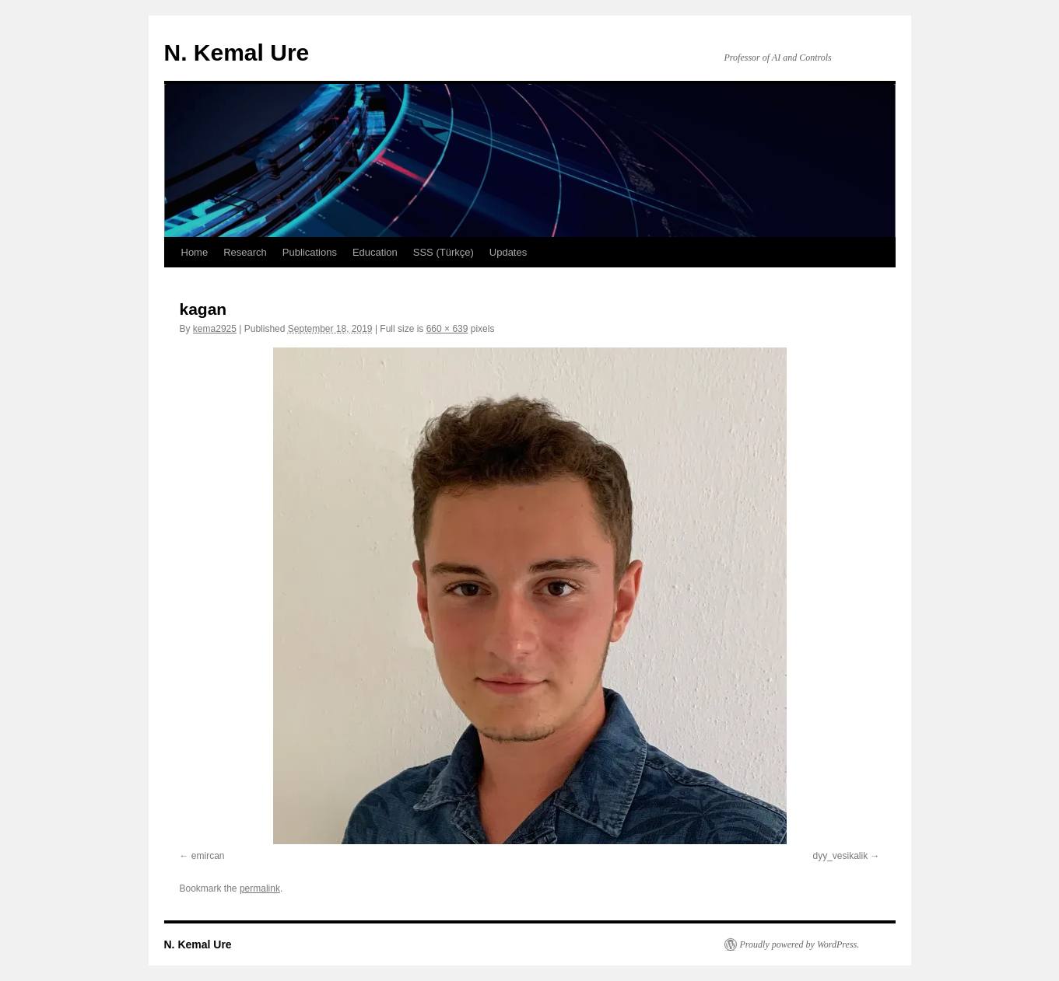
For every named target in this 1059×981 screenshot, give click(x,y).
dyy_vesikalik (840, 855)
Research (245, 252)
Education (375, 252)
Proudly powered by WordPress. (800, 944)
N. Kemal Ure (237, 52)
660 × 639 (447, 328)
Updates (508, 252)
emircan (208, 855)
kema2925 (215, 328)
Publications (309, 252)
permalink (260, 888)
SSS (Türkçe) (443, 252)
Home (195, 252)
